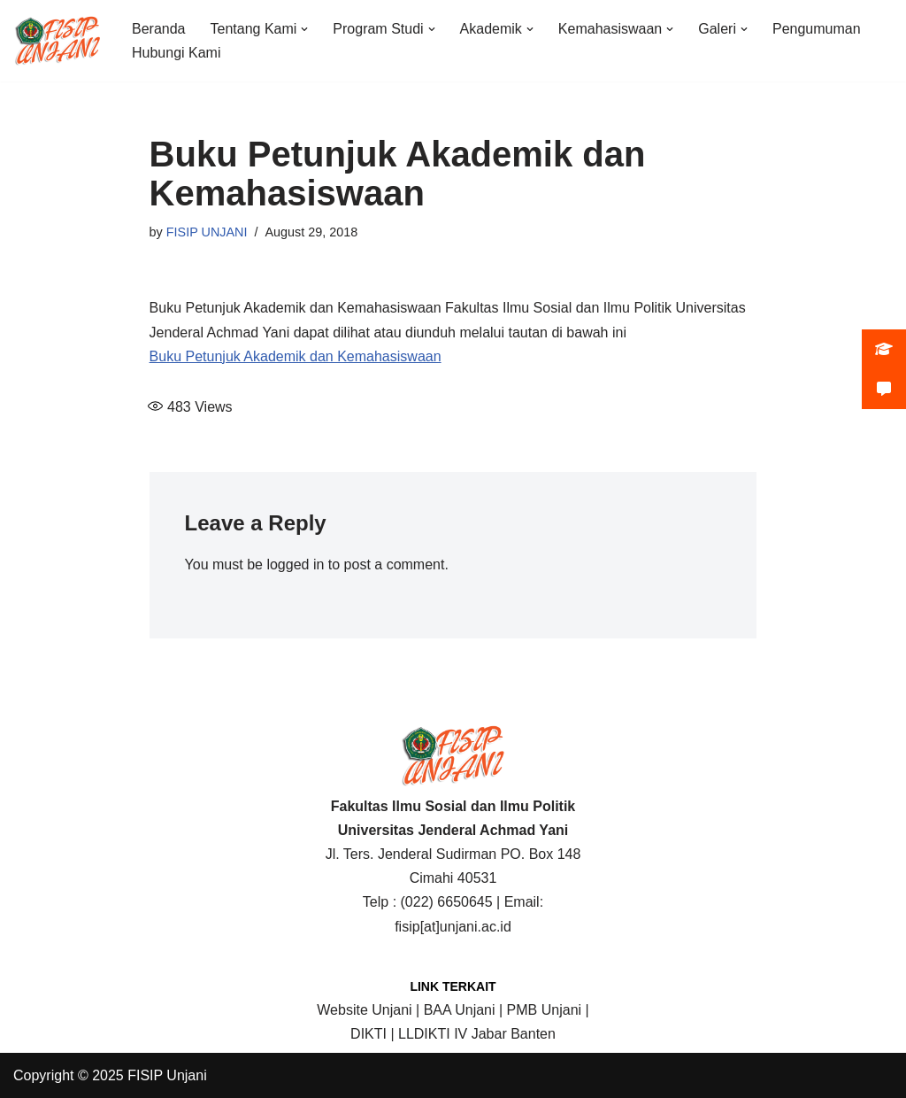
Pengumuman (816, 28)
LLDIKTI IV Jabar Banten (477, 1033)
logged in (295, 564)
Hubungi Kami (176, 52)
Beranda (159, 28)
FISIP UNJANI (207, 232)
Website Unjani (364, 1009)
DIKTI (368, 1033)
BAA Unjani (459, 1009)
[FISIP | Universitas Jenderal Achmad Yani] (57, 41)
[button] (304, 29)
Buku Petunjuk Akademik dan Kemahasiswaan (295, 356)
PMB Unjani (544, 1009)
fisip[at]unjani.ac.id (453, 926)
